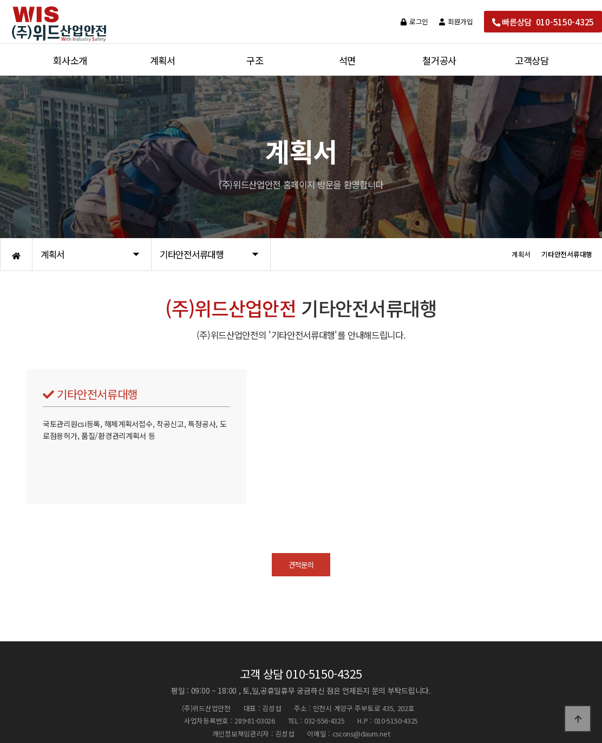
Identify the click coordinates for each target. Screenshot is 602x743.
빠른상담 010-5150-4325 (543, 22)
